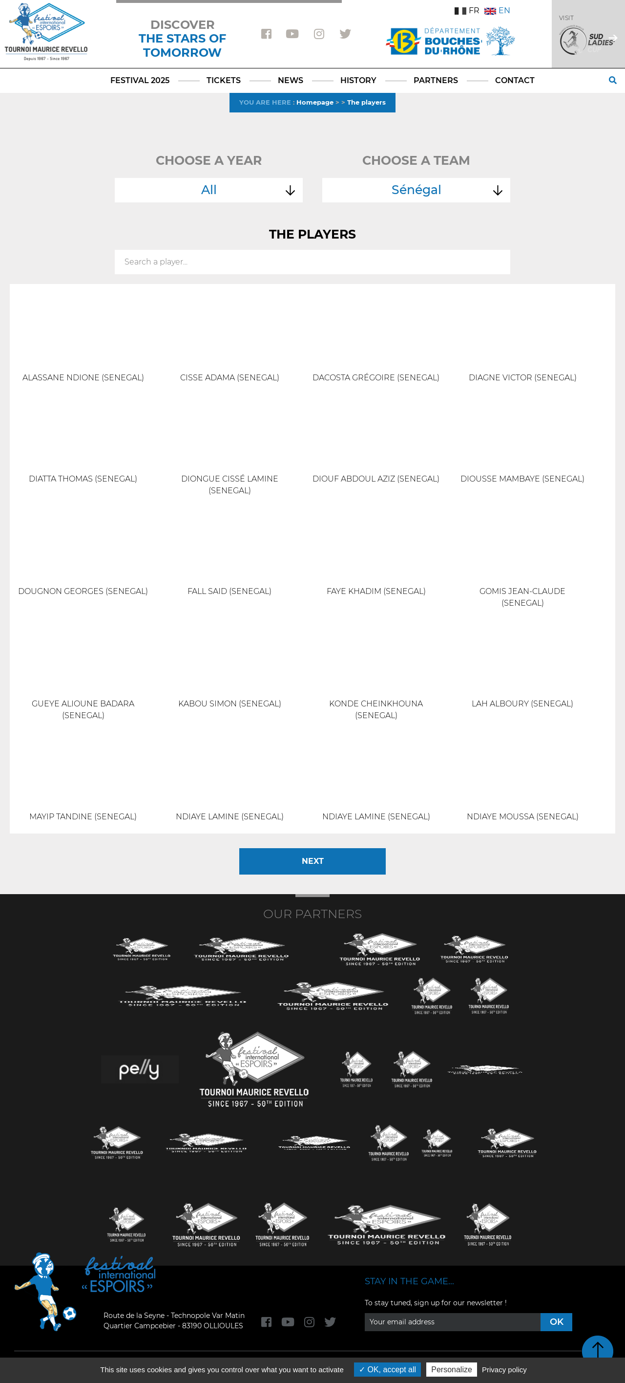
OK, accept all (387, 1369)
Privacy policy (504, 1369)
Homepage (314, 102)
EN (497, 10)
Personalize (451, 1369)
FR (467, 10)
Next (313, 861)
